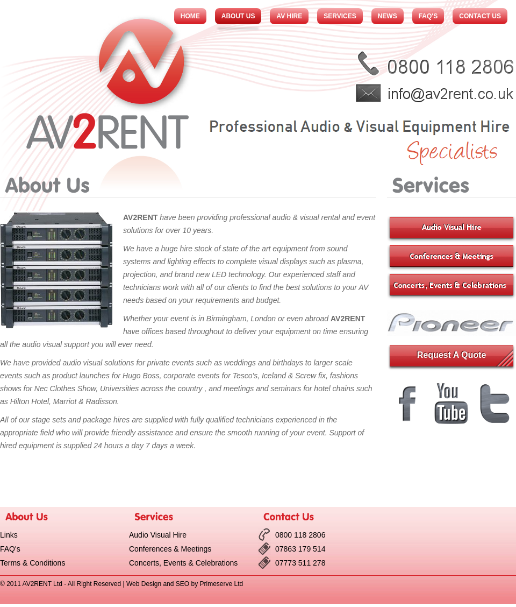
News (387, 16)
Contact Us (480, 16)
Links (9, 535)
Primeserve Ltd (221, 584)
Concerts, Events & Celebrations (183, 563)
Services (340, 16)
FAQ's (428, 16)
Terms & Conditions (32, 563)
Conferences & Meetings (170, 549)
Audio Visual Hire (158, 535)
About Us (238, 16)
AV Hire (289, 16)
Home (190, 16)
